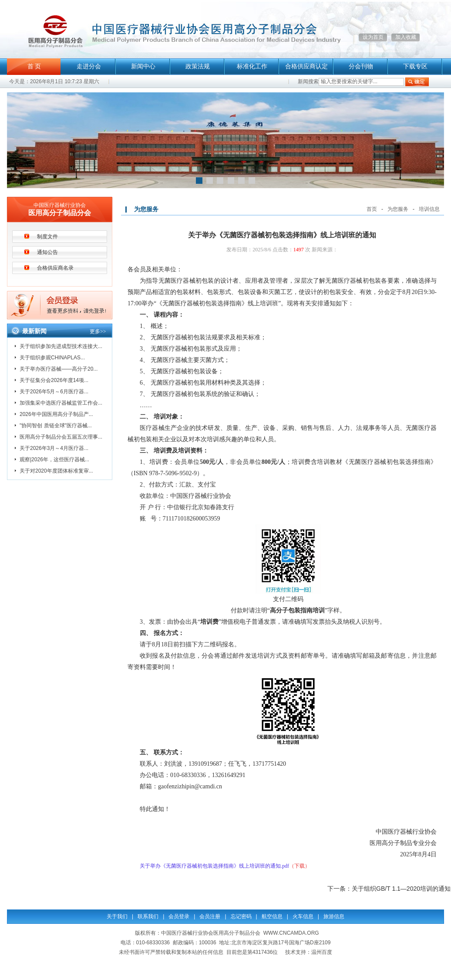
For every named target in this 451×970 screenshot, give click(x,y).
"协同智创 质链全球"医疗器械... (56, 425)
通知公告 (47, 252)
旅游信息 (333, 916)
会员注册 (209, 916)
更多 (98, 331)
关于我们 (117, 916)
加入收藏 (405, 37)
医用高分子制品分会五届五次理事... (61, 437)
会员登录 (178, 916)
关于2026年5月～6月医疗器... (54, 392)
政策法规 (197, 66)
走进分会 (89, 66)
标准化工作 (252, 66)
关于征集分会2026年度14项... (54, 380)
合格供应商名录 (55, 268)
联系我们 (148, 916)
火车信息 (303, 916)
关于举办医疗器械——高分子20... (59, 369)
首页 (372, 209)
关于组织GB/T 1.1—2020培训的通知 (401, 888)
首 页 (34, 66)
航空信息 (272, 916)
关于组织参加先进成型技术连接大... (61, 346)
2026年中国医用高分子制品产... (56, 414)
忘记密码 (241, 916)
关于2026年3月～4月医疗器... (54, 448)
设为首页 (373, 37)
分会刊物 (361, 66)
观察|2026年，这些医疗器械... (54, 459)
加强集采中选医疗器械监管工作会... (61, 403)
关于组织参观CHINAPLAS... (52, 358)
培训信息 (429, 209)
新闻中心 (143, 66)
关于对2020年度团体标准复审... (56, 471)
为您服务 (397, 209)
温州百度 (321, 952)
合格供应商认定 (306, 66)
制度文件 (47, 236)
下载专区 (415, 66)
